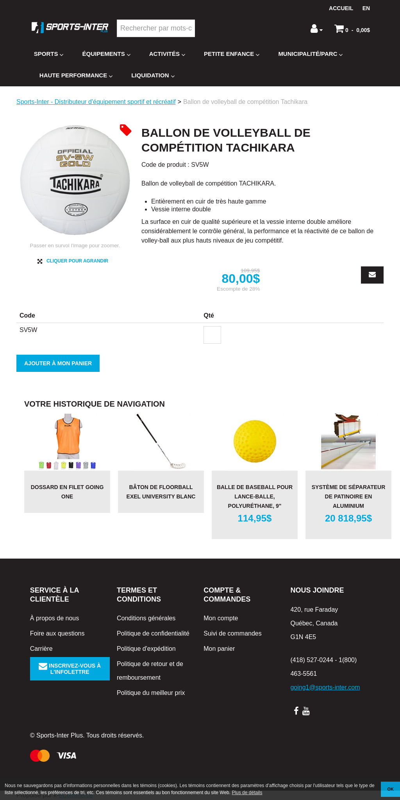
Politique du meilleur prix (151, 692)
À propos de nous (54, 618)
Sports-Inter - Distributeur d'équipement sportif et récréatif (96, 101)
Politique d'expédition (146, 648)
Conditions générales (146, 618)
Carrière (41, 648)
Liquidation (152, 75)
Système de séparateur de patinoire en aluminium (349, 496)
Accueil (341, 8)
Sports (49, 54)
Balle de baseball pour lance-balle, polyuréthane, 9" (255, 496)
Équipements (106, 54)
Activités (167, 54)
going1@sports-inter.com (325, 687)
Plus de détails (247, 792)
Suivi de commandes (233, 633)
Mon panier (219, 648)
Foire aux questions (57, 633)
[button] (352, 28)
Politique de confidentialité (153, 633)
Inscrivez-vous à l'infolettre (70, 668)
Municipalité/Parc (310, 54)
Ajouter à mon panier (58, 363)
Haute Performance (75, 75)
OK (391, 789)
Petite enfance (231, 54)
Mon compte (221, 618)
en (366, 8)
